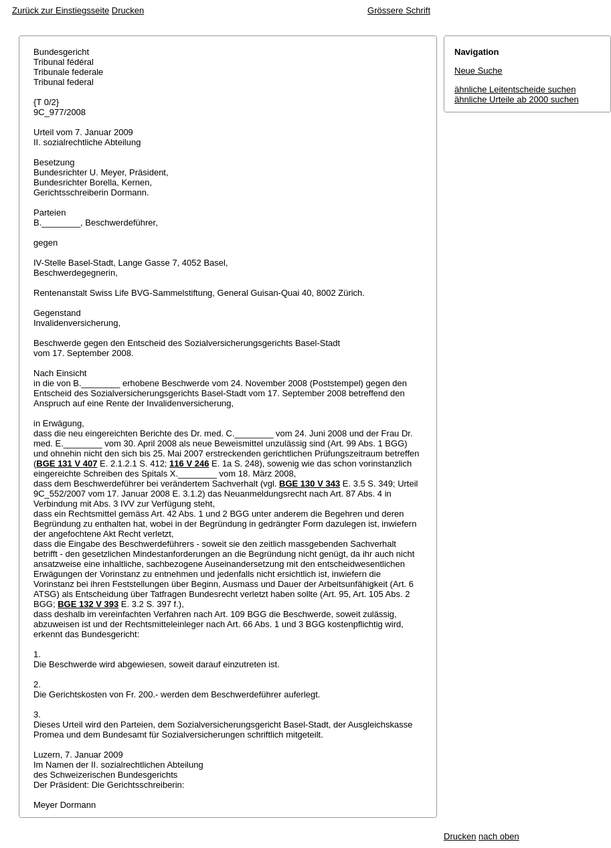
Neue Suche (478, 71)
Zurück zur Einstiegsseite (60, 10)
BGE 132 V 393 (88, 604)
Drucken (128, 10)
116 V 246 (189, 463)
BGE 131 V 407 (66, 463)
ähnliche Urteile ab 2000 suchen (516, 99)
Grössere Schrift (398, 10)
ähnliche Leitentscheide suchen (515, 89)
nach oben (498, 836)
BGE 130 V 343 (309, 484)
